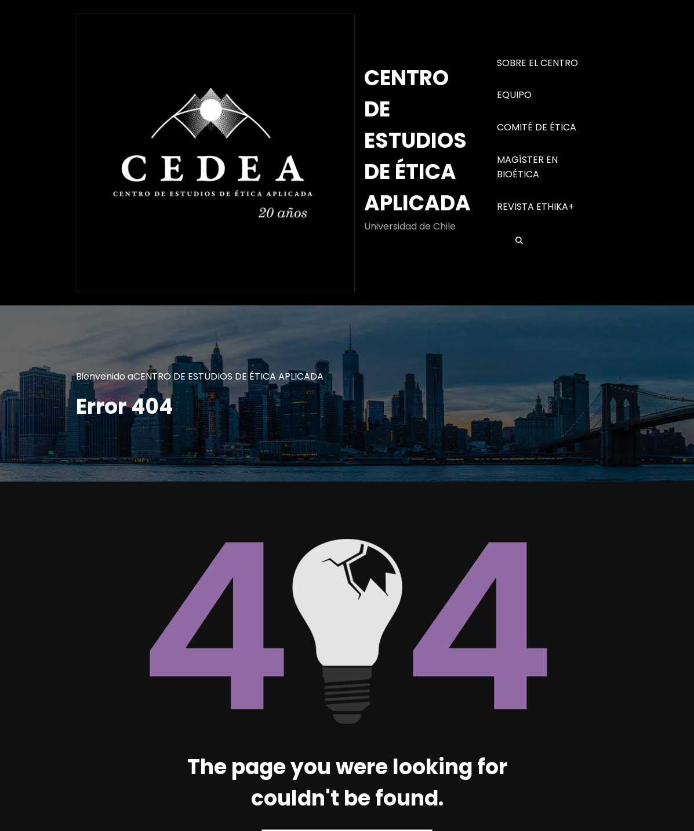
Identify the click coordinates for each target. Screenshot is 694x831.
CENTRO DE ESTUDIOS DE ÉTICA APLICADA (417, 140)
